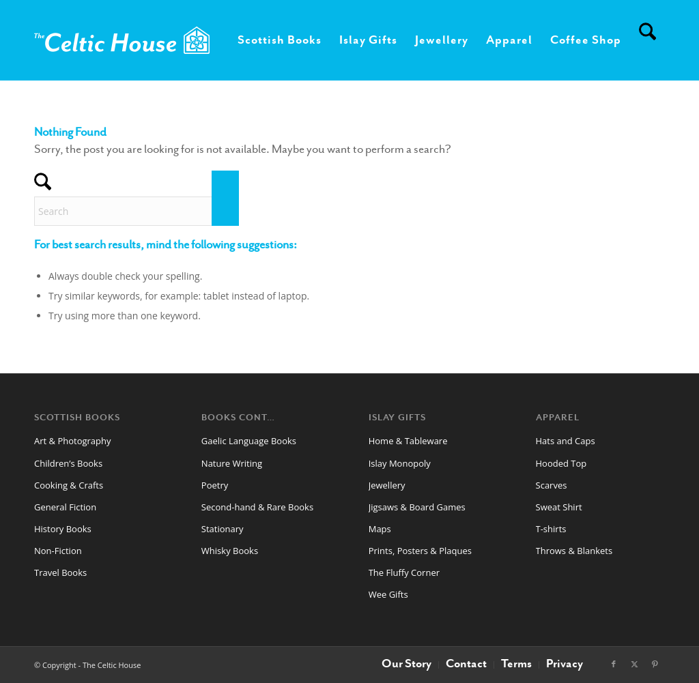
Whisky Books (229, 550)
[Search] (647, 40)
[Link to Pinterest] (654, 664)
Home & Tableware (408, 441)
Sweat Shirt (559, 507)
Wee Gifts (388, 594)
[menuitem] (279, 40)
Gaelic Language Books (248, 441)
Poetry (214, 485)
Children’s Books (68, 463)
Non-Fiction (58, 550)
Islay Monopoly (400, 463)
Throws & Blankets (574, 550)
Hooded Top (561, 463)
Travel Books (60, 572)
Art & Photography (72, 441)
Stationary (222, 529)
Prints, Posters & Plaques (420, 550)
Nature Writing (231, 463)
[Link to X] (634, 664)
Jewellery (387, 485)
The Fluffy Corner (404, 572)
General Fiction (65, 507)
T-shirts (551, 529)
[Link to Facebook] (613, 664)
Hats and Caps (565, 441)
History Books (62, 529)
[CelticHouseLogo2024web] (122, 40)
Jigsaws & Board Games (417, 507)
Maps (380, 529)
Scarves (551, 485)
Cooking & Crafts (68, 485)
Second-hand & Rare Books (257, 507)
